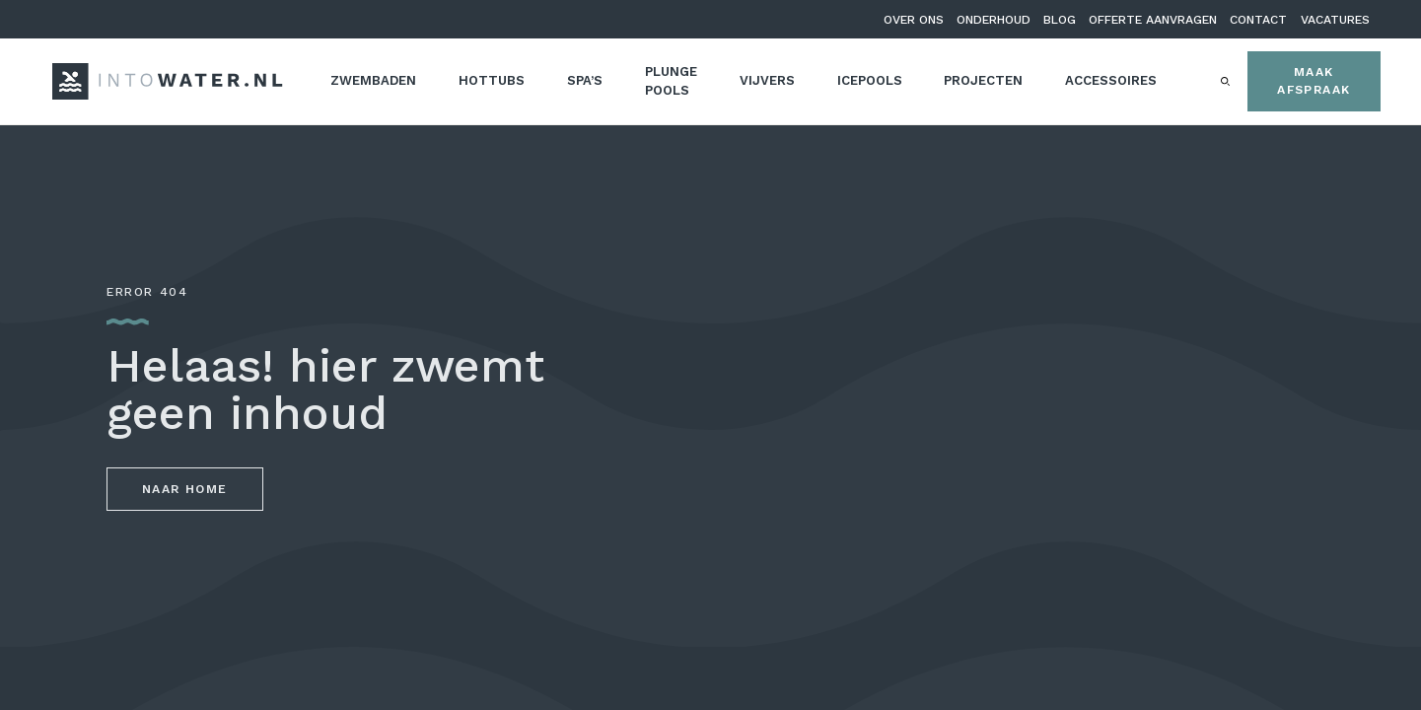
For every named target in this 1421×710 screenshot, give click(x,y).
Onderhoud (993, 20)
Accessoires (1111, 80)
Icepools (869, 80)
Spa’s (585, 80)
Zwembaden (373, 80)
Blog (1059, 20)
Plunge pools (671, 81)
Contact (1258, 20)
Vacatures (1335, 20)
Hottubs (492, 80)
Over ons (914, 20)
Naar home (185, 489)
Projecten (983, 80)
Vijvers (767, 80)
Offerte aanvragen (1153, 20)
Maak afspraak (1313, 81)
